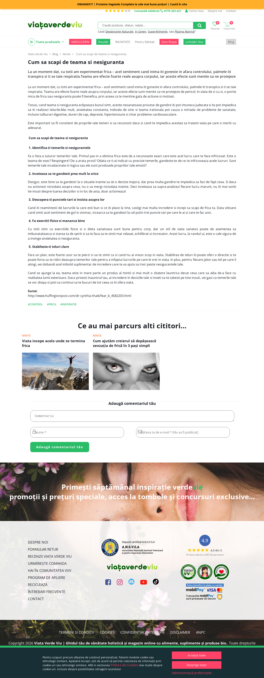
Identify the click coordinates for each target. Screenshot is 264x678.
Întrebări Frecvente (46, 593)
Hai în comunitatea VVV (49, 572)
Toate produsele (46, 42)
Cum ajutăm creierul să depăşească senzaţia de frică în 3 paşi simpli (124, 343)
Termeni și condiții (76, 633)
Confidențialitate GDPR (142, 633)
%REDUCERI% (80, 42)
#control (35, 304)
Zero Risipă (169, 42)
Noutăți (103, 42)
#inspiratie (68, 304)
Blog (231, 42)
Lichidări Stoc (194, 42)
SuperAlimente (158, 31)
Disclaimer (180, 633)
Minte (26, 335)
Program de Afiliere (46, 579)
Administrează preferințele (192, 673)
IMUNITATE (122, 42)
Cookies (107, 633)
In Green (140, 31)
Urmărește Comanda (47, 565)
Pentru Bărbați (145, 42)
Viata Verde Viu (38, 54)
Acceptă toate (197, 655)
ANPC (200, 633)
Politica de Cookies (124, 665)
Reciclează (37, 586)
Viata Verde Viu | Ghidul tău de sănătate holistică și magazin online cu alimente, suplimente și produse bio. (130, 644)
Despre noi (215, 11)
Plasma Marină (184, 31)
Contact (231, 11)
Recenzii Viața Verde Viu (50, 558)
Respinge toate (196, 665)
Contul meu (194, 11)
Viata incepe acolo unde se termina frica (53, 343)
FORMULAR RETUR (43, 550)
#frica (51, 304)
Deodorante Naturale (119, 31)
